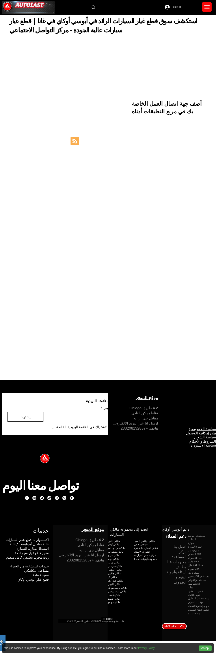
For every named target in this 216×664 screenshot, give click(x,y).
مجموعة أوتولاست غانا (145, 559)
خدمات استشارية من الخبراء (29, 566)
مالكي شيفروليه (115, 551)
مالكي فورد (113, 559)
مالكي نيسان (114, 595)
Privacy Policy (146, 648)
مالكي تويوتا (114, 598)
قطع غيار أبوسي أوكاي (33, 579)
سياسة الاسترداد (203, 445)
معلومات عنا (176, 562)
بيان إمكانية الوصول (201, 433)
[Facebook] (26, 498)
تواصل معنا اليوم (40, 485)
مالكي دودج (113, 555)
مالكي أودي (113, 544)
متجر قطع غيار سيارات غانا (30, 553)
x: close (108, 619)
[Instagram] (34, 498)
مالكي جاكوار (114, 573)
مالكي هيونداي (115, 566)
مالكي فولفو (114, 602)
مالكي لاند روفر (115, 580)
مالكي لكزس (114, 584)
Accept (205, 648)
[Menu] (207, 7)
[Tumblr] (71, 498)
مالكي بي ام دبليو (116, 548)
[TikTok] (49, 498)
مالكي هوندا (114, 562)
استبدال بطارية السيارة (33, 548)
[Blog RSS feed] (75, 141)
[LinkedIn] (56, 498)
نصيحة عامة (40, 575)
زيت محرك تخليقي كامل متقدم (27, 557)
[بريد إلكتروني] (84, 416)
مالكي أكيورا (114, 540)
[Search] (93, 7)
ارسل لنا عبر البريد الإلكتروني (135, 423)
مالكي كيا (112, 577)
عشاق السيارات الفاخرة (146, 548)
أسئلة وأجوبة (176, 572)
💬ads (2, 643)
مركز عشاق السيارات (145, 555)
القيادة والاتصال (142, 551)
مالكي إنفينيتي (115, 569)
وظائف (180, 567)
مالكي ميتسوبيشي (117, 591)
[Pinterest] (64, 498)
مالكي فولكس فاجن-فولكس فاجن (144, 542)
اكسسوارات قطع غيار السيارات (27, 540)
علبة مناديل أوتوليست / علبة (29, 544)
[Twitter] (41, 498)
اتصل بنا (180, 547)
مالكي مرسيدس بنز (117, 587)
